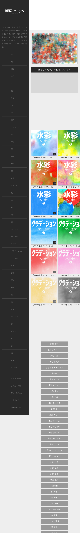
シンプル (14, 236)
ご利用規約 (15, 400)
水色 (12, 360)
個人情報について (17, 408)
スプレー (14, 258)
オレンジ (14, 317)
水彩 (12, 178)
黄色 (12, 309)
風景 (12, 76)
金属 (12, 164)
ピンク (13, 331)
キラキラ (14, 186)
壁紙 (12, 280)
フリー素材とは (17, 393)
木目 (12, 142)
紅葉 (12, 98)
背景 (12, 273)
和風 (12, 69)
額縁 (12, 215)
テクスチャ (15, 127)
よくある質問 (16, 386)
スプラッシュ (16, 244)
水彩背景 (10, 31)
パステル (14, 368)
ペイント (14, 266)
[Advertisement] (54, 17)
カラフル (14, 229)
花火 (12, 120)
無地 (12, 287)
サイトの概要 (16, 378)
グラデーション (17, 251)
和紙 (12, 156)
